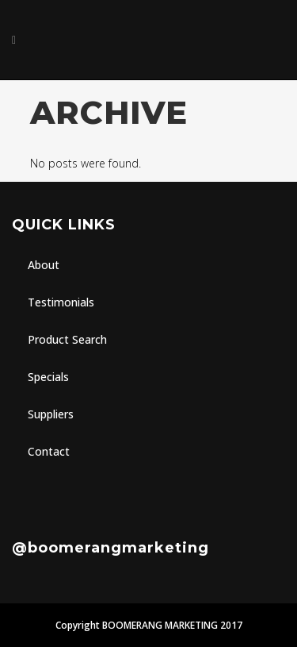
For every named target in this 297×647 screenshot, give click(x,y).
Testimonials (61, 302)
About (43, 264)
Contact (49, 451)
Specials (48, 376)
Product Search (67, 339)
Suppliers (51, 414)
